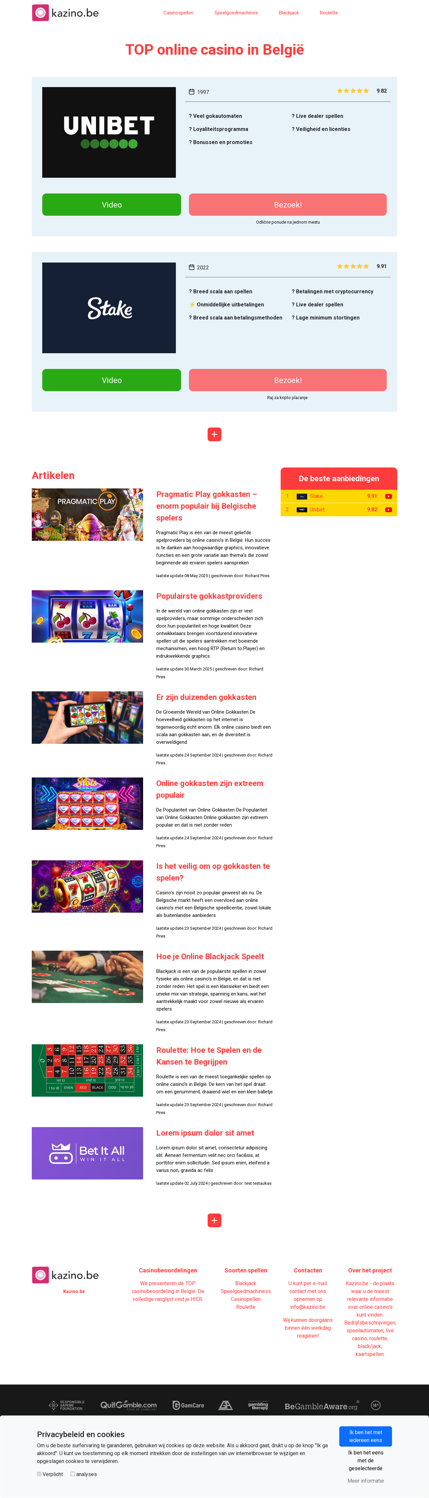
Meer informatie (365, 1481)
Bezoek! (288, 205)
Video (112, 205)
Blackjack (289, 13)
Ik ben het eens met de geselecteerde (365, 1460)
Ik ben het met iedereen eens (365, 1436)
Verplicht (53, 1474)
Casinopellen (246, 1299)
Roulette (329, 13)
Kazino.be (74, 1291)
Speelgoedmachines (236, 13)
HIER (196, 1299)
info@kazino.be (308, 1307)
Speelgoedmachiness (246, 1291)
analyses (86, 1474)
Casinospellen (178, 13)
